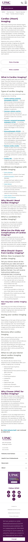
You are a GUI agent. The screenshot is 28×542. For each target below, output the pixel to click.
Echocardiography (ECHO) (12, 131)
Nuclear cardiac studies (11, 146)
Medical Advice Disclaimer (14, 512)
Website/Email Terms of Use (14, 509)
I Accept (14, 539)
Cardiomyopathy (9, 176)
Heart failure (8, 184)
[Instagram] (8, 496)
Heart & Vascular (8, 8)
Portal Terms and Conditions (11, 526)
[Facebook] (8, 492)
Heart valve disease (10, 197)
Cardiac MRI (8, 158)
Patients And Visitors (8, 453)
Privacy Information (14, 516)
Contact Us (14, 506)
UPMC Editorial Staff (9, 430)
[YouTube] (19, 492)
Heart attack (8, 195)
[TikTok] (19, 496)
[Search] (22, 3)
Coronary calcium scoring (12, 111)
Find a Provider (14, 62)
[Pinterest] (13, 496)
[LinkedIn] (13, 492)
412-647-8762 (5, 447)
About (3, 468)
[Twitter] (13, 499)
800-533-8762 (5, 449)
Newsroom (4, 463)
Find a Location (14, 69)
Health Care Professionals (9, 458)
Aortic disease (8, 172)
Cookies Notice (10, 528)
